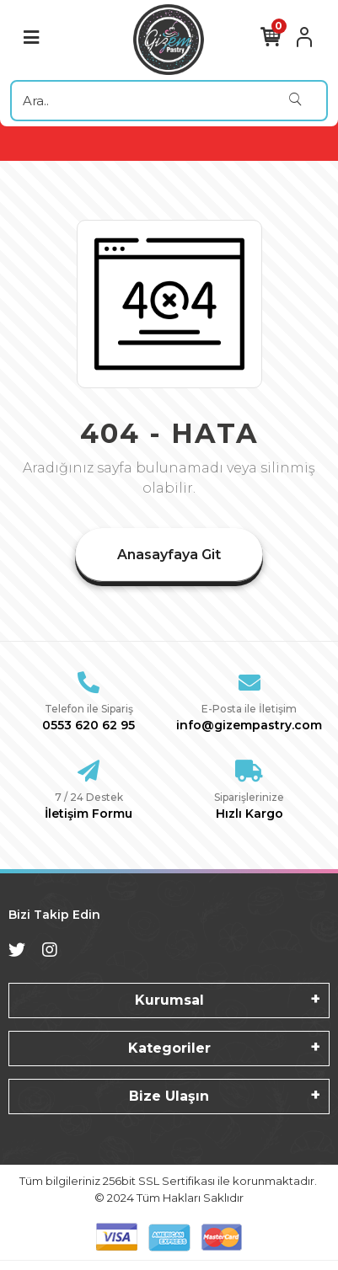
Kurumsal (169, 1000)
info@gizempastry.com (249, 725)
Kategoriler (169, 1048)
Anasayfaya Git (169, 555)
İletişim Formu (88, 813)
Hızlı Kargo (249, 813)
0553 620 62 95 (88, 725)
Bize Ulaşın (169, 1096)
